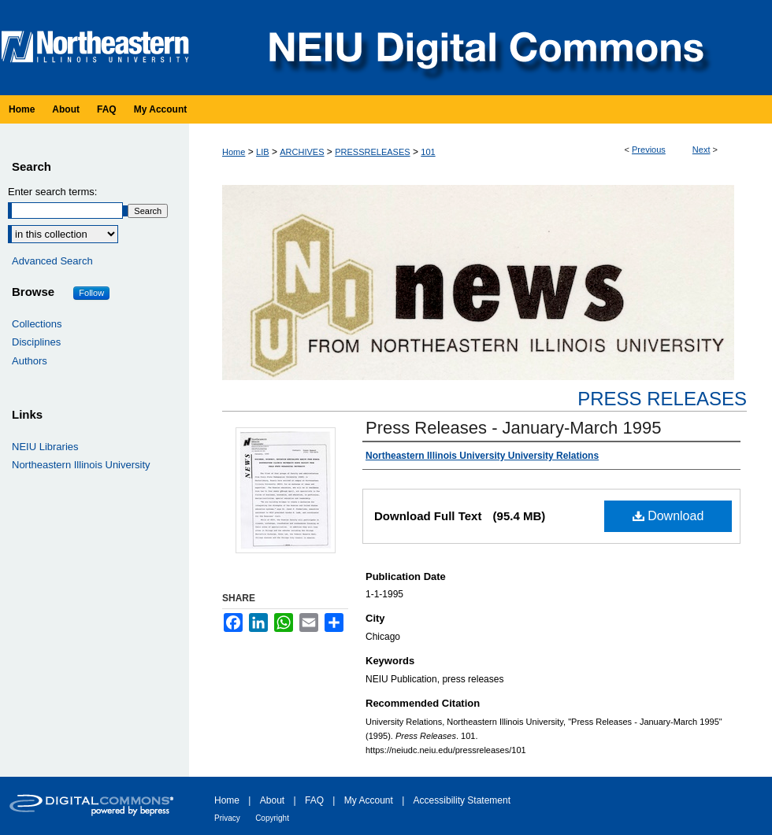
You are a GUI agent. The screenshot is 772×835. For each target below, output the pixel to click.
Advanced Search (52, 261)
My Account (368, 800)
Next (701, 149)
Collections (37, 324)
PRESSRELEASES (372, 152)
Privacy (227, 818)
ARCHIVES (302, 152)
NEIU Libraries (45, 447)
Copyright (272, 818)
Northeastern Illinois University (81, 465)
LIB (262, 152)
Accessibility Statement (462, 800)
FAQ (314, 800)
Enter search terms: (52, 192)
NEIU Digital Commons (484, 47)
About (272, 800)
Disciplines (36, 342)
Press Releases (662, 398)
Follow (91, 292)
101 (428, 152)
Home (233, 152)
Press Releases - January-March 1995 (513, 428)
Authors (29, 361)
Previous (649, 149)
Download (668, 516)
